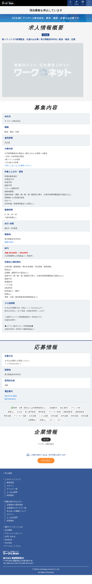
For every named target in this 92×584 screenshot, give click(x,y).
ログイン (10, 486)
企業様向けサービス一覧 (16, 508)
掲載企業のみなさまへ (14, 501)
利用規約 (10, 495)
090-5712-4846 (11, 396)
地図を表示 (9, 242)
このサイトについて (13, 479)
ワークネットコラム (13, 546)
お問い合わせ (10, 536)
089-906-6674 (10, 399)
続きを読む (46, 460)
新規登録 (10, 482)
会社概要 (8, 530)
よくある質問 (12, 492)
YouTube (8, 543)
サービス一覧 (12, 489)
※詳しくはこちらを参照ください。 (19, 165)
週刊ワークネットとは (14, 527)
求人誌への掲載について (16, 511)
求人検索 (8, 473)
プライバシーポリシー (14, 533)
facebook (8, 540)
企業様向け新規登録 (15, 505)
